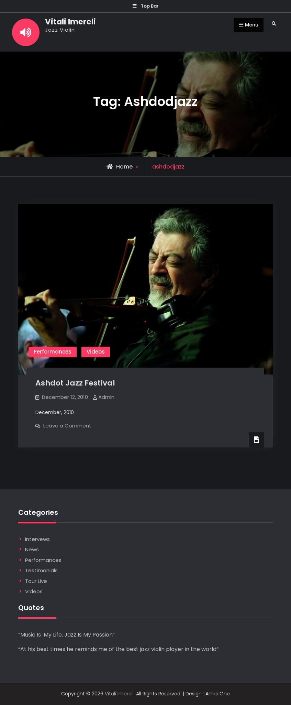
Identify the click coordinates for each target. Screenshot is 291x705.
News (32, 549)
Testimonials (41, 570)
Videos (96, 351)
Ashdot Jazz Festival (75, 383)
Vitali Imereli (70, 21)
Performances (52, 351)
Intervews (37, 539)
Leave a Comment (67, 425)
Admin (106, 397)
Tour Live (36, 581)
